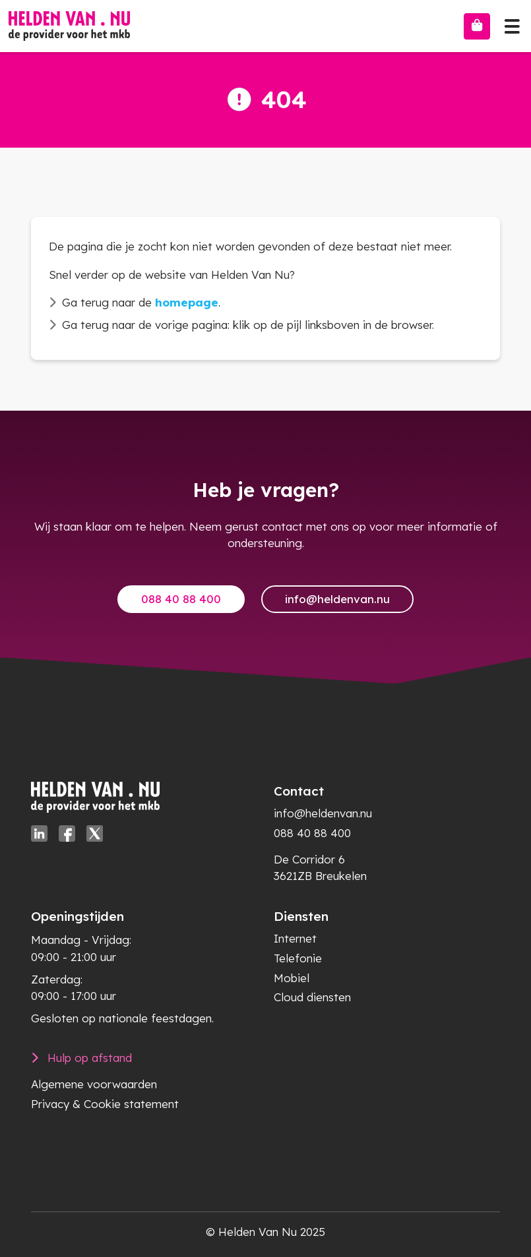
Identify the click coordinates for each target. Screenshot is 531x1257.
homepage (186, 302)
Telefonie (298, 958)
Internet (295, 938)
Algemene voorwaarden (94, 1084)
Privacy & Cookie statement (105, 1104)
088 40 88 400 (181, 599)
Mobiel (291, 978)
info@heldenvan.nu (337, 599)
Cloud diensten (312, 997)
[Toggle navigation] (511, 23)
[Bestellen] (477, 26)
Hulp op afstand (89, 1058)
